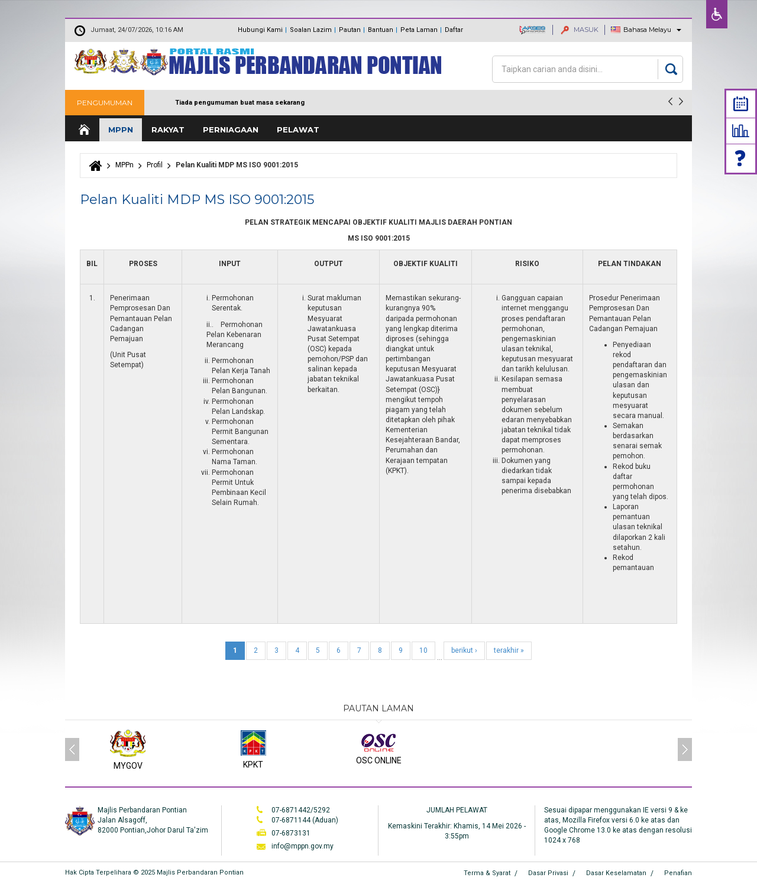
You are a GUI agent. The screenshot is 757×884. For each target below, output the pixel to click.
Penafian (678, 873)
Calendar (740, 103)
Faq (741, 158)
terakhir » (509, 650)
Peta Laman (419, 30)
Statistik (740, 130)
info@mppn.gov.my (302, 846)
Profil (155, 165)
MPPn (120, 129)
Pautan (350, 30)
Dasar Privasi (548, 873)
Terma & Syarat (487, 873)
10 (423, 650)
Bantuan (380, 30)
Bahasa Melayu (647, 29)
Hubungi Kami (260, 30)
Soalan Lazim (311, 30)
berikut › (464, 650)
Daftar (454, 30)
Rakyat (168, 129)
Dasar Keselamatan (616, 873)
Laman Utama (83, 129)
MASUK (580, 29)
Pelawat (298, 129)
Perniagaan (230, 129)
